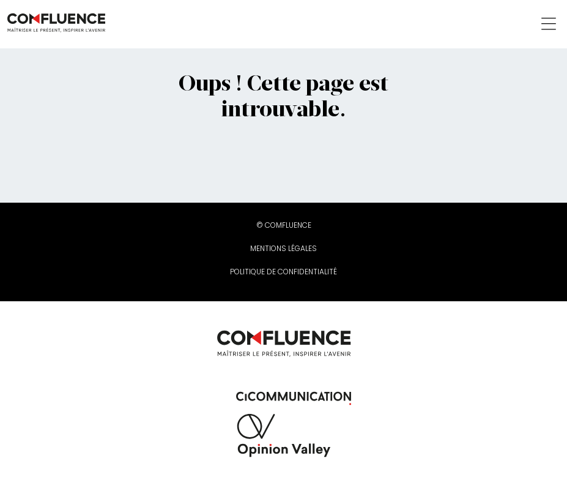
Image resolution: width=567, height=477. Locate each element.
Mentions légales (283, 248)
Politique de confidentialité (283, 271)
